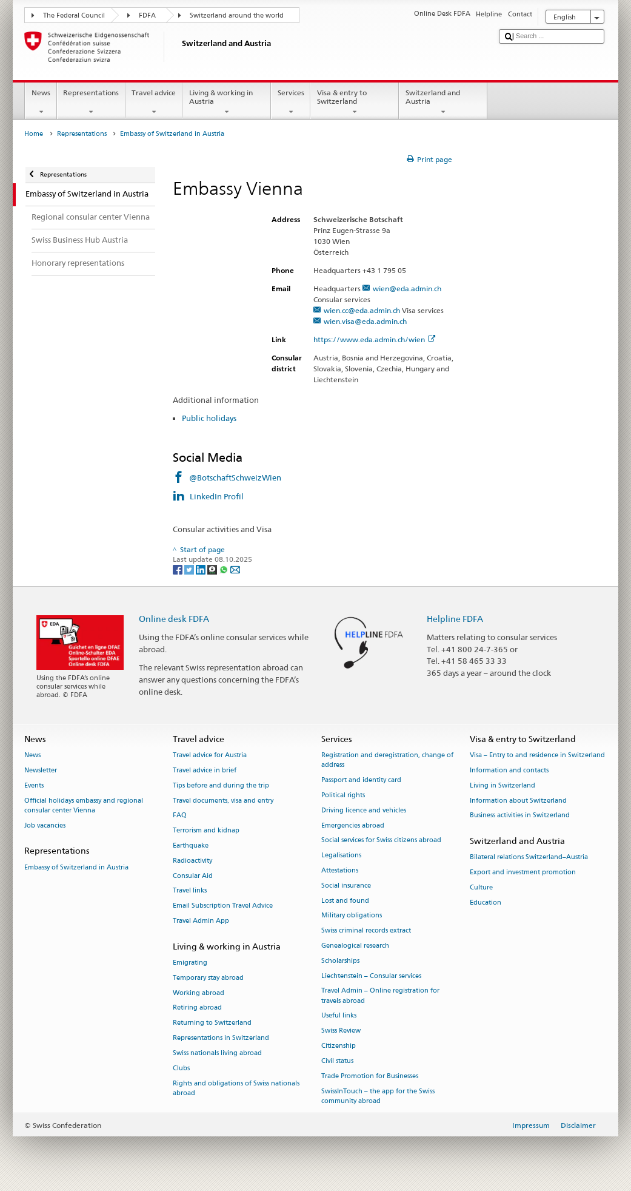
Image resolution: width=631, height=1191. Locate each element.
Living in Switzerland (502, 785)
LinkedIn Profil (217, 496)
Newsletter (40, 770)
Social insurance (346, 885)
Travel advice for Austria (210, 755)
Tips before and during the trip (221, 785)
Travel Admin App (201, 921)
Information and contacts (509, 770)
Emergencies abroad (352, 825)
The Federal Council (74, 15)
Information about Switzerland (518, 801)
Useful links (338, 1016)
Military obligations (351, 916)
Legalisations (341, 856)
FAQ (180, 816)
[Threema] (213, 568)
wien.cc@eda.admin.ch (362, 310)
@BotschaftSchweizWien (235, 477)
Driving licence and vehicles (363, 810)
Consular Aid (193, 876)
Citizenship (338, 1046)
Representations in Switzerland (221, 1038)
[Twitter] (190, 568)
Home (33, 134)
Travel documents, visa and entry (223, 801)
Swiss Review (341, 1031)
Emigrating (190, 963)
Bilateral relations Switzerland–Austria (529, 858)
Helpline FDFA (455, 618)
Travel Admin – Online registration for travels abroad (380, 996)
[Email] (235, 568)
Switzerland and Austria (443, 102)
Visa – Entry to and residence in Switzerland (537, 755)
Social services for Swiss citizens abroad (381, 841)
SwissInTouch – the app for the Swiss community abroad (378, 1096)
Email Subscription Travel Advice (223, 906)
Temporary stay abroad (208, 978)
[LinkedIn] (201, 568)
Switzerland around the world (237, 15)
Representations (91, 102)
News (40, 102)
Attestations (339, 870)
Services (291, 102)
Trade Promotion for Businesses (369, 1076)
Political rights (343, 795)
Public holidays (209, 418)
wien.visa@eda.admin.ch (365, 321)
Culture (481, 887)
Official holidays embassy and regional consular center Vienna (83, 805)
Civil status (337, 1061)
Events (34, 785)
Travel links (190, 891)
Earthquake (191, 845)
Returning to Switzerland (212, 1023)
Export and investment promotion (523, 873)
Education (485, 902)
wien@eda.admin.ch (407, 288)
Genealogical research (355, 946)
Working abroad (198, 993)
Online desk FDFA (174, 618)
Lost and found (345, 901)
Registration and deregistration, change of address (387, 760)
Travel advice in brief (204, 770)
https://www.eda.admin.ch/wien (374, 339)
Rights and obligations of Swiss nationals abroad (236, 1088)
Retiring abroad (197, 1008)
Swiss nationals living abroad (217, 1053)
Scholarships (340, 961)
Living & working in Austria (226, 102)
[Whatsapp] (224, 568)
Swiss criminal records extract (366, 931)
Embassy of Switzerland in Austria (76, 867)
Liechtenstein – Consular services (371, 976)
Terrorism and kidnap (206, 831)
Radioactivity (192, 861)
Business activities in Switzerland (520, 816)
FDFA (147, 15)
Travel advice (154, 102)
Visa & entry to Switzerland (354, 102)
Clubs (181, 1068)
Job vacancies (44, 825)
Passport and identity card (361, 780)
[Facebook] (178, 568)
